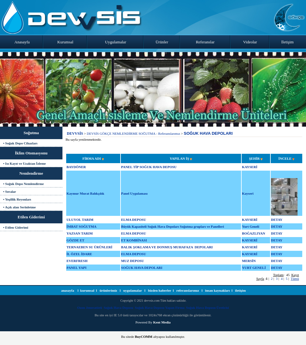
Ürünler (161, 42)
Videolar (250, 42)
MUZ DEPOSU (132, 261)
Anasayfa (22, 42)
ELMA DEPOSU (133, 219)
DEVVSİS (75, 133)
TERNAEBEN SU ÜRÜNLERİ (89, 247)
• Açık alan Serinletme (19, 207)
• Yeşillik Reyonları (17, 199)
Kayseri (248, 193)
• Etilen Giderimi (15, 227)
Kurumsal (65, 42)
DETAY (277, 219)
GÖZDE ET (75, 240)
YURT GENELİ (254, 268)
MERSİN (249, 261)
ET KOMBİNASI (134, 240)
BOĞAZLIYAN (253, 233)
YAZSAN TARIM (80, 233)
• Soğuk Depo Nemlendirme (23, 184)
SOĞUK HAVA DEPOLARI (208, 133)
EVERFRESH (77, 261)
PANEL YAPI (76, 268)
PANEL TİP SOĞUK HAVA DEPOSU (149, 167)
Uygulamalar (115, 42)
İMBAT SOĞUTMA (81, 226)
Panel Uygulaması (134, 193)
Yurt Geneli (250, 226)
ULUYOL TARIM (80, 219)
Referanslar (205, 42)
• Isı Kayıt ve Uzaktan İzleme (24, 163)
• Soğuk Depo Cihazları (20, 143)
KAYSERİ (249, 167)
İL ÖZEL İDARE (79, 254)
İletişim (287, 42)
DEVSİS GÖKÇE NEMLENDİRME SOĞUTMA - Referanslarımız (133, 133)
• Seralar (9, 191)
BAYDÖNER (76, 167)
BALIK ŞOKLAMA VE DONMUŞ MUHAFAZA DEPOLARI (167, 247)
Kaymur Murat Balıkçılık (85, 193)
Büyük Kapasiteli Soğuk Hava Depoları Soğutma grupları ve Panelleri (172, 226)
